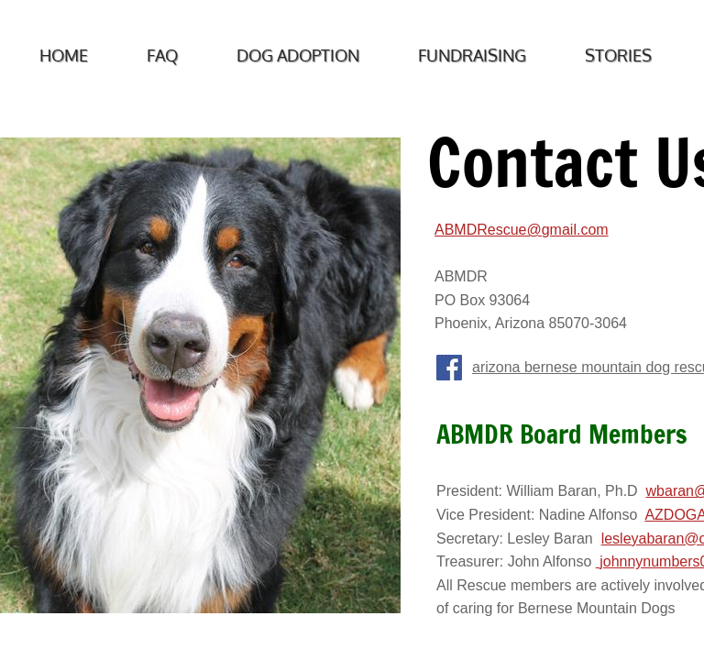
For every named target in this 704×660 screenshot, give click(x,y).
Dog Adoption (297, 55)
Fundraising (472, 55)
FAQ (162, 55)
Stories (618, 55)
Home (63, 55)
